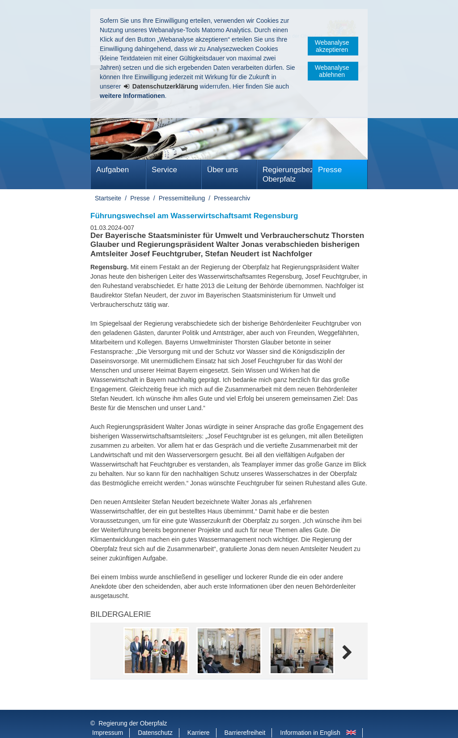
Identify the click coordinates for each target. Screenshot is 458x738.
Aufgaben (112, 169)
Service (164, 169)
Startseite (108, 198)
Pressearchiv (232, 198)
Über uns (222, 169)
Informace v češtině (119, 724)
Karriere (198, 714)
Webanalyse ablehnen (332, 71)
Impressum (107, 714)
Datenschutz (155, 714)
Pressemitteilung (182, 198)
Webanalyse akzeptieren (332, 46)
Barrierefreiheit (245, 714)
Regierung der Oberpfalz (132, 705)
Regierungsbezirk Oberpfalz (287, 174)
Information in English (310, 714)
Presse (330, 169)
